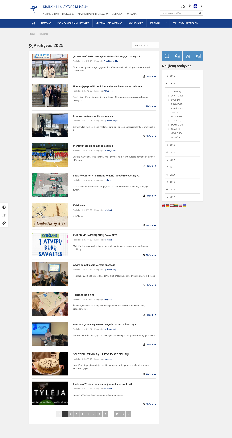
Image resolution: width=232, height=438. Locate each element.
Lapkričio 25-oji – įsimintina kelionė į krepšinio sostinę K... (106, 175)
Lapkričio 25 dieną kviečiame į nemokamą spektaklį (103, 384)
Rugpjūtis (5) (177, 108)
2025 (172, 83)
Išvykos (107, 180)
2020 (172, 175)
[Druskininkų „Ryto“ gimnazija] (34, 8)
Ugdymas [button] (46, 23)
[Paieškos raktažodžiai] (181, 13)
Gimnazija (117, 14)
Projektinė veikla (111, 61)
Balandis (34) (177, 125)
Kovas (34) (175, 129)
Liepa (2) (174, 112)
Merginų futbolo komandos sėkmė (93, 145)
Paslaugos (68, 14)
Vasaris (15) (176, 133)
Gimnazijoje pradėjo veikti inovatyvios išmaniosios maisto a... (108, 86)
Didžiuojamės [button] (135, 23)
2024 (172, 145)
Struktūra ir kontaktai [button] (185, 23)
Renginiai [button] (155, 23)
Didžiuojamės (110, 150)
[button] (183, 6)
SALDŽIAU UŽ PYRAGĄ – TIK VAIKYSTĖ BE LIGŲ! (101, 354)
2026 (172, 76)
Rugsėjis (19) (177, 104)
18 (123, 414)
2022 (172, 160)
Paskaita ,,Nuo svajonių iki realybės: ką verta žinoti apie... (106, 324)
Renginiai (108, 299)
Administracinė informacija (93, 14)
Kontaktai (131, 14)
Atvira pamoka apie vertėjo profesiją (94, 264)
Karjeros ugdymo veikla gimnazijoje (93, 116)
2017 (172, 197)
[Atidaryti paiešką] (200, 13)
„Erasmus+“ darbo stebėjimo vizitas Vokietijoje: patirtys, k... (108, 56)
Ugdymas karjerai (111, 121)
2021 (172, 167)
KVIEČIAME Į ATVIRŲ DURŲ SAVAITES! (95, 235)
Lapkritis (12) (177, 96)
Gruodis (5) (176, 92)
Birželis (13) (176, 117)
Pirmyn (128, 414)
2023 (172, 152)
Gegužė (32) (176, 121)
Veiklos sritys (51, 14)
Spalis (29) (175, 100)
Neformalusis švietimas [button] (109, 23)
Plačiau (149, 76)
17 (117, 414)
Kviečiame (79, 205)
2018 (172, 189)
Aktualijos (108, 91)
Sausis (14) (175, 137)
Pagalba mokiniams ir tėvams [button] (73, 23)
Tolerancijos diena (83, 294)
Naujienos (44, 34)
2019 (172, 182)
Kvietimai (108, 210)
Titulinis (32, 34)
